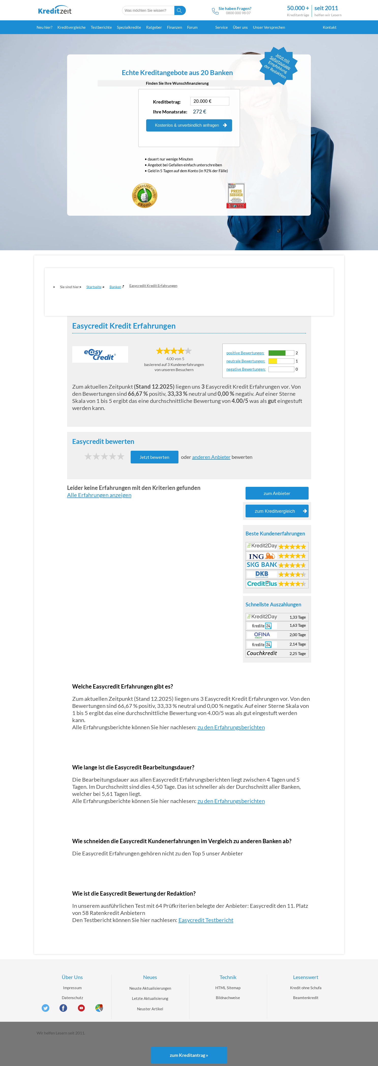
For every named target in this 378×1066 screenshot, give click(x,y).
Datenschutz (72, 997)
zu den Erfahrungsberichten (231, 727)
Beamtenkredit (306, 997)
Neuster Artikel (150, 1008)
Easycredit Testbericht (205, 919)
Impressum (72, 987)
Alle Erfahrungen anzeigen (99, 494)
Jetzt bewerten (154, 457)
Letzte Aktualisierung (150, 998)
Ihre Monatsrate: (170, 111)
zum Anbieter (277, 493)
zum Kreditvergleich (281, 511)
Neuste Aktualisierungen (150, 988)
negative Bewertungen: (246, 369)
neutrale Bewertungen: (245, 361)
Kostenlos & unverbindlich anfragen (191, 125)
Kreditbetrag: (167, 102)
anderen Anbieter (211, 457)
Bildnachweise (228, 997)
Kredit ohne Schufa (306, 987)
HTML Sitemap (227, 987)
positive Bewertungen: (245, 353)
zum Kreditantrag (189, 1055)
